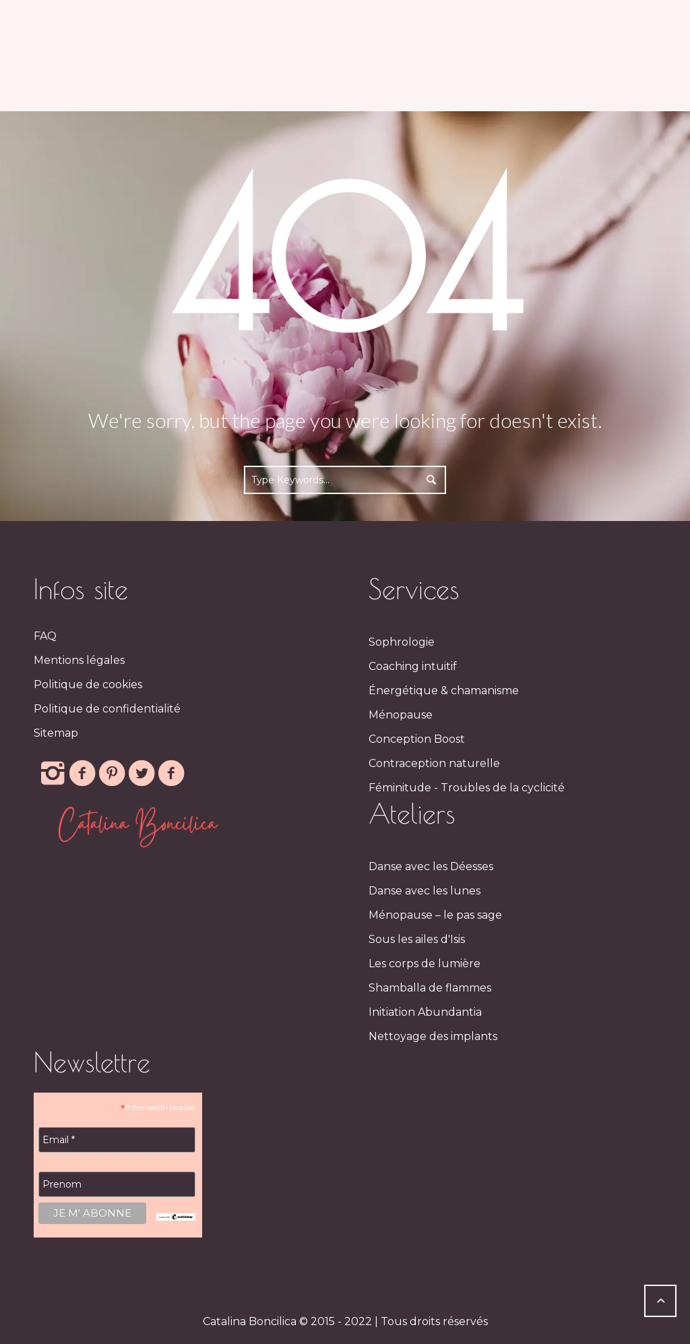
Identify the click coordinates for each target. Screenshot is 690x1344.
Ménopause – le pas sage (435, 915)
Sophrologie (402, 642)
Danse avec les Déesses (431, 866)
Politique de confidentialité (107, 708)
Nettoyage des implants (433, 1036)
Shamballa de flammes (430, 987)
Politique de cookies (88, 684)
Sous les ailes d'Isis (417, 939)
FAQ (45, 636)
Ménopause (401, 714)
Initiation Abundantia (425, 1012)
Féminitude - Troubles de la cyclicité (467, 787)
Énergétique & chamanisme (444, 690)
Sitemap (56, 733)
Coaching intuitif (413, 666)
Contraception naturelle (434, 763)
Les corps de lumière (424, 963)
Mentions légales (79, 660)
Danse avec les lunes (424, 890)
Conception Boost (417, 739)
